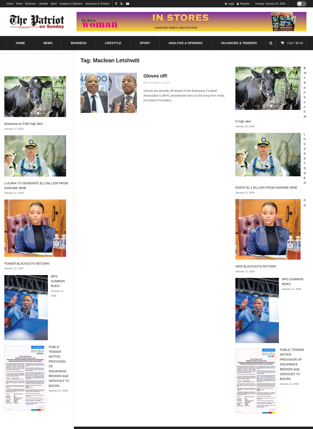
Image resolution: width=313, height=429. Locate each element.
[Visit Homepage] (37, 22)
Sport (54, 3)
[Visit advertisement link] (191, 21)
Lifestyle (43, 3)
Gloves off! (155, 76)
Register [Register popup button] (243, 3)
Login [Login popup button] (229, 3)
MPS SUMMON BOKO (58, 281)
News (19, 3)
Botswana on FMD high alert (23, 123)
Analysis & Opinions (71, 3)
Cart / (295, 43)
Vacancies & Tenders (97, 3)
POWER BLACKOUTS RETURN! (27, 263)
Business (30, 3)
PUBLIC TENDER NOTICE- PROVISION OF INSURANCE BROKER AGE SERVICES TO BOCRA (292, 364)
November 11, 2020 (156, 82)
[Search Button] (271, 43)
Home (10, 3)
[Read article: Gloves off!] (108, 93)
